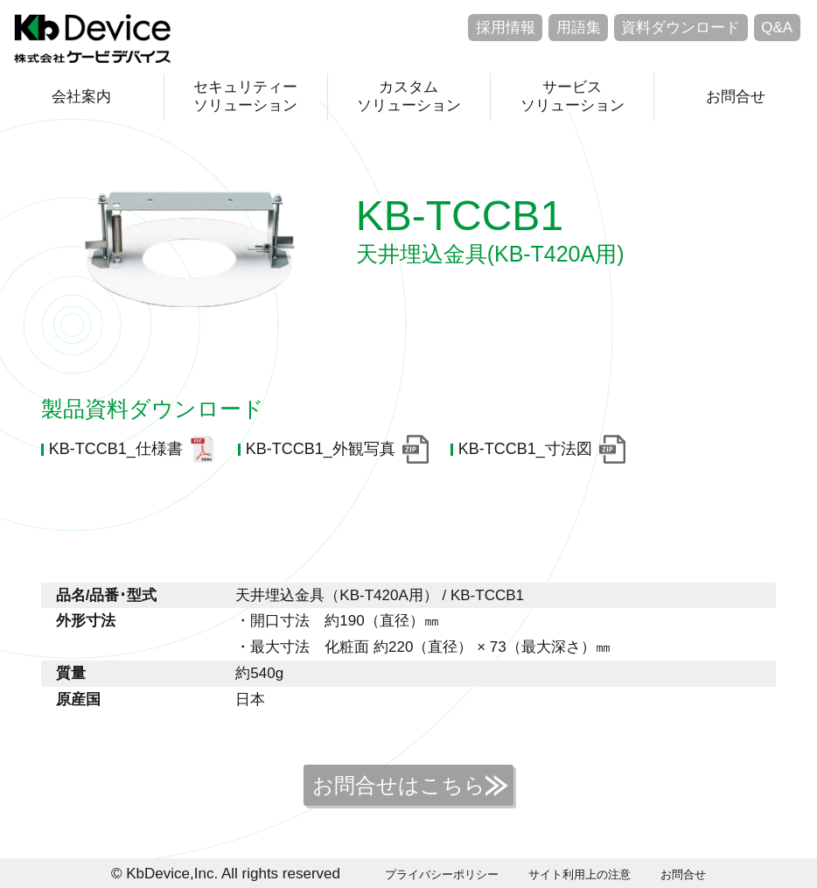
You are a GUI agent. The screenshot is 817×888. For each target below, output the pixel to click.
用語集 (578, 27)
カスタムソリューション (409, 96)
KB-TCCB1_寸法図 (525, 449)
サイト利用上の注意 (579, 874)
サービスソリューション (572, 96)
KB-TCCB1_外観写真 (320, 449)
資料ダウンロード (680, 27)
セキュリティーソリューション (245, 96)
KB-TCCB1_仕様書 (116, 449)
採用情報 (505, 27)
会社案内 (81, 96)
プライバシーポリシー (442, 874)
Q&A (777, 27)
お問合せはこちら (398, 785)
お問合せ (735, 96)
